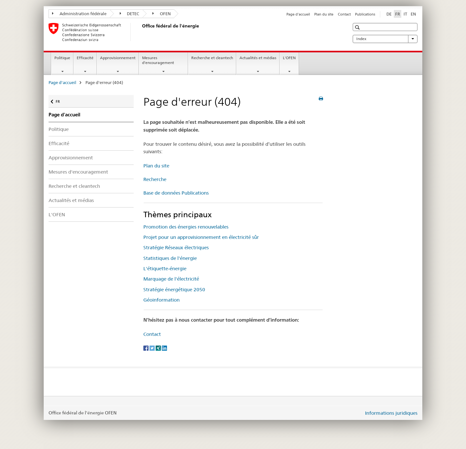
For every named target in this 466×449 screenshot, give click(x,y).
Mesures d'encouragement (158, 60)
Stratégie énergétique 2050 (174, 289)
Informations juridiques (391, 413)
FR (61, 100)
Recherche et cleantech (212, 57)
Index (385, 38)
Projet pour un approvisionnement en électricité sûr (201, 237)
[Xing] (159, 347)
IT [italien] (405, 13)
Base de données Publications (176, 193)
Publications (365, 14)
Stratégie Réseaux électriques (176, 247)
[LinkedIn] (164, 347)
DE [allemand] (389, 13)
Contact (344, 14)
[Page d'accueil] (141, 32)
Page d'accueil (298, 14)
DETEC (129, 13)
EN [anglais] (413, 13)
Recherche (154, 179)
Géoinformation (161, 300)
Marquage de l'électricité (171, 279)
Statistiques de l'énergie (170, 258)
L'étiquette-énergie (164, 268)
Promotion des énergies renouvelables (185, 227)
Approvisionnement (118, 57)
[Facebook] (146, 347)
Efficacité (85, 57)
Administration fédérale (79, 13)
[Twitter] (153, 347)
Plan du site (323, 14)
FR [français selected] (397, 13)
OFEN (161, 13)
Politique (62, 57)
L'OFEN (289, 57)
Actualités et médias (257, 57)
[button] (358, 27)
